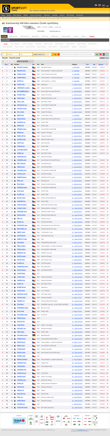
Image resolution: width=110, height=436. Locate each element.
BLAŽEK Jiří (20, 263)
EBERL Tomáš (21, 232)
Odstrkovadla (66, 36)
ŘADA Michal (20, 184)
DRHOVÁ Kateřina (22, 359)
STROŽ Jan (20, 81)
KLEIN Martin (20, 325)
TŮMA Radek (20, 332)
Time (87, 64)
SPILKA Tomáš (21, 198)
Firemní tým (82, 47)
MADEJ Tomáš (21, 352)
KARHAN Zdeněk (22, 204)
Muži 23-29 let (59, 44)
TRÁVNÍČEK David (22, 314)
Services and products (36, 15)
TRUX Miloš (20, 304)
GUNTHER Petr (21, 201)
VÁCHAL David (21, 297)
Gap (94, 64)
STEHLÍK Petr (21, 146)
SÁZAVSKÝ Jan (21, 328)
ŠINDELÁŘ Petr (21, 136)
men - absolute (15, 44)
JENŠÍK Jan (20, 153)
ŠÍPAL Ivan (20, 180)
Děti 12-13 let (13, 36)
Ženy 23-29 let (30, 47)
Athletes (25, 15)
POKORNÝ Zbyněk (22, 294)
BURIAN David (21, 342)
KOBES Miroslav (21, 156)
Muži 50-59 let (92, 44)
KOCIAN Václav (21, 270)
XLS (107, 58)
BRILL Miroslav (21, 163)
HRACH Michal (21, 119)
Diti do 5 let (54, 36)
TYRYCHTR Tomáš (22, 407)
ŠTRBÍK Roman (21, 287)
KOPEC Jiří (20, 383)
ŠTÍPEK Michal (21, 318)
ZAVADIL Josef (21, 173)
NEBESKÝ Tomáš (22, 239)
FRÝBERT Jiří (21, 301)
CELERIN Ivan (21, 404)
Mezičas (101, 64)
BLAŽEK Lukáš (21, 139)
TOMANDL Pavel (21, 363)
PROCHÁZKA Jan (22, 105)
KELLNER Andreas (22, 335)
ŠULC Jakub (20, 112)
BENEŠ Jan (20, 132)
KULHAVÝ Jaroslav (22, 67)
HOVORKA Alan (21, 380)
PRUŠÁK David (21, 376)
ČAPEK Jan (20, 222)
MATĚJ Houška (21, 256)
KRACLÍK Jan (21, 321)
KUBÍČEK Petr (21, 280)
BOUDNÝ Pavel (21, 70)
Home (3, 15)
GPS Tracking (70, 15)
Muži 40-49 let (81, 44)
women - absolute (27, 44)
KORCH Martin (21, 400)
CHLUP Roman (21, 235)
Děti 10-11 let (25, 36)
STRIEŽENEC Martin (22, 308)
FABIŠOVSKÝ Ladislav (23, 88)
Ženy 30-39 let (41, 47)
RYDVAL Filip (21, 84)
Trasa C (83, 36)
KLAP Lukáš (20, 311)
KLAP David (20, 191)
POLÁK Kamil (21, 259)
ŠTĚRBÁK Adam (21, 129)
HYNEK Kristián (21, 74)
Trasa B (91, 36)
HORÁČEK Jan (21, 122)
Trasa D (75, 36)
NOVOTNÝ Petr (21, 393)
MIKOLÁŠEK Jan (22, 228)
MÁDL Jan (20, 397)
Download (54, 15)
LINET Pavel (20, 143)
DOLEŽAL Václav (22, 108)
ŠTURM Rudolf (21, 349)
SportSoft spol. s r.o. (83, 429)
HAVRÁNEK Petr (21, 369)
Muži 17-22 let (48, 44)
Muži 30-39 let (70, 44)
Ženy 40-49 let (53, 47)
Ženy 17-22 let (19, 47)
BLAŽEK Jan (20, 194)
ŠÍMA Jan (19, 218)
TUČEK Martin (21, 366)
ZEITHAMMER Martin (23, 91)
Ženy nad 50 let (64, 47)
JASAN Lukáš (21, 277)
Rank (6, 64)
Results (9, 15)
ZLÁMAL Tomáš (21, 208)
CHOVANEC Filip (22, 170)
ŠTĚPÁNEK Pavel (22, 211)
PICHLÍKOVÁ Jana (22, 225)
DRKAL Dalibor (21, 246)
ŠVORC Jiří (20, 283)
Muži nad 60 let (7, 47)
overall (6, 44)
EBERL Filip (20, 115)
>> (14, 61)
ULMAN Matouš (21, 77)
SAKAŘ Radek (21, 273)
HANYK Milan (21, 98)
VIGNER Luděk (21, 356)
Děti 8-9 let (35, 36)
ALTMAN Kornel (21, 373)
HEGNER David (21, 338)
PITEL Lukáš (20, 101)
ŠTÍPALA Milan (21, 249)
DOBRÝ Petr (20, 125)
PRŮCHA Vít (20, 390)
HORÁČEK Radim (22, 187)
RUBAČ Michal (21, 215)
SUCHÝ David (21, 290)
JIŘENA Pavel (21, 167)
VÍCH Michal (20, 242)
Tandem (74, 47)
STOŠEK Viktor (21, 94)
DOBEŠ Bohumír (21, 177)
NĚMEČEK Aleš (21, 253)
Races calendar (17, 15)
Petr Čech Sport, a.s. (55, 31)
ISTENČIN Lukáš (21, 160)
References (47, 15)
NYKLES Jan (20, 387)
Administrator (79, 15)
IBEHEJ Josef (21, 345)
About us (62, 15)
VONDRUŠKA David (22, 266)
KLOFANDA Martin (22, 149)
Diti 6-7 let (45, 36)
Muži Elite (38, 44)
